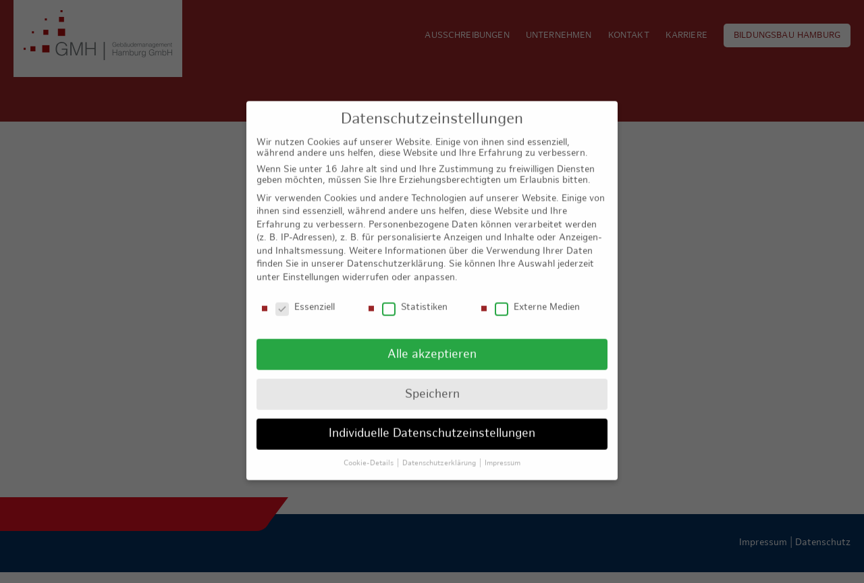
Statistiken (415, 298)
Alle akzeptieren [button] (432, 344)
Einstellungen (311, 267)
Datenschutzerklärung (395, 254)
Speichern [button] (432, 384)
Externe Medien (537, 298)
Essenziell (305, 298)
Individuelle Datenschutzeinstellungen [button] (432, 424)
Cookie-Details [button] (370, 453)
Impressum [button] (502, 453)
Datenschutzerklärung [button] (440, 453)
